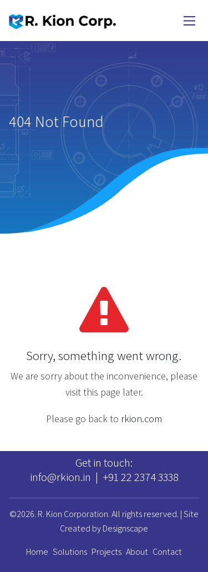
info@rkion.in (60, 476)
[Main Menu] (189, 21)
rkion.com (141, 418)
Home (37, 552)
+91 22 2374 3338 (141, 476)
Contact (167, 552)
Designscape (125, 528)
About (137, 552)
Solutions (70, 552)
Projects (106, 552)
